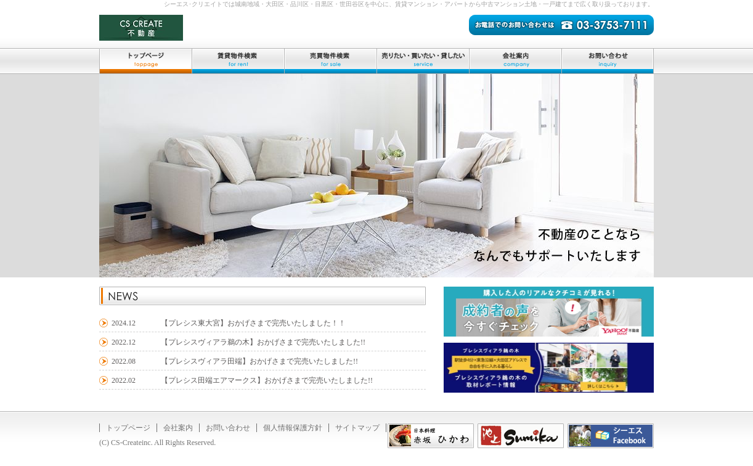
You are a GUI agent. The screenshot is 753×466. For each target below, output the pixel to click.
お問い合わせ (607, 61)
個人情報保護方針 (292, 427)
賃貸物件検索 (238, 61)
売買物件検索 (330, 61)
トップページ (145, 61)
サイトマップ (357, 427)
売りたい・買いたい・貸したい (422, 61)
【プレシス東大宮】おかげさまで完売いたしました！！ (253, 323)
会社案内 (515, 61)
